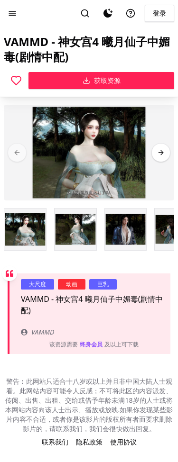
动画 (71, 284)
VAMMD (37, 331)
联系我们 (55, 441)
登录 (159, 13)
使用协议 (123, 441)
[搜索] (85, 13)
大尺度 (37, 284)
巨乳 (103, 284)
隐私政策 (89, 441)
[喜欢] (16, 80)
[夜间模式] (107, 13)
